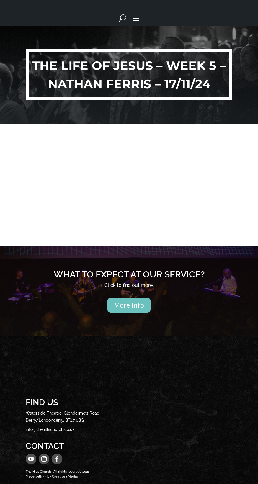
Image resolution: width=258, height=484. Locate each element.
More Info (129, 304)
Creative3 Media (65, 476)
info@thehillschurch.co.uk (50, 429)
